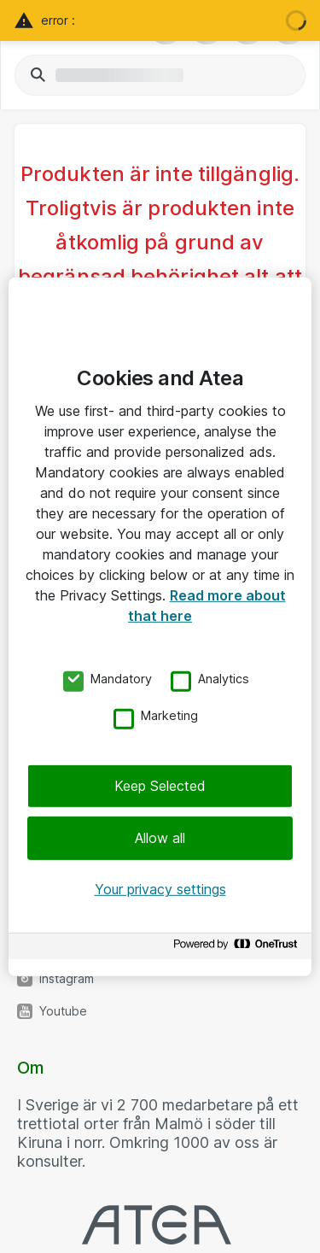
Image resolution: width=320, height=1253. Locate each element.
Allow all (160, 837)
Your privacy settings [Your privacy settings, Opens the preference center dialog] (160, 889)
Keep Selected (160, 785)
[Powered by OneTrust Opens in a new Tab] (238, 948)
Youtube (63, 1011)
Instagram (66, 979)
